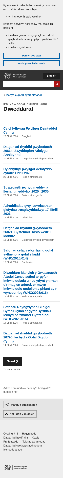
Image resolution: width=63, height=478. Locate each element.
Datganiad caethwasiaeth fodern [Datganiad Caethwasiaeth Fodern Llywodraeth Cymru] (22, 445)
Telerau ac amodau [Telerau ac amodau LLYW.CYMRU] (34, 441)
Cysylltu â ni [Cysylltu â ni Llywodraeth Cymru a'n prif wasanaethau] (10, 433)
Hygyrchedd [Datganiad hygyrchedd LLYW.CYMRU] (29, 433)
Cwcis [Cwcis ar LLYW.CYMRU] (35, 437)
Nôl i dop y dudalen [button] (22, 414)
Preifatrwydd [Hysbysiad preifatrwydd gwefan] (10, 441)
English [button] (51, 75)
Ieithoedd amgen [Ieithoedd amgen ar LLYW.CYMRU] (13, 449)
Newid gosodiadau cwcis (32, 63)
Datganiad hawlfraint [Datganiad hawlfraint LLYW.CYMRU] (15, 437)
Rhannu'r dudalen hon (23, 404)
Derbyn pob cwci (31, 55)
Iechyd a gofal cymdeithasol (24, 95)
